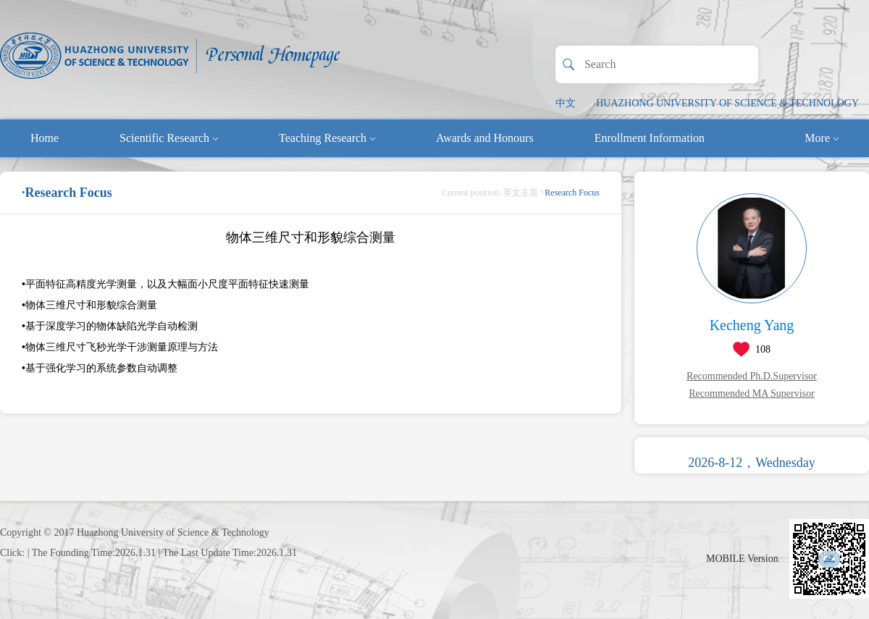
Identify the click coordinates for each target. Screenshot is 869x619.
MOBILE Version (742, 558)
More (822, 138)
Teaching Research (327, 138)
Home (44, 138)
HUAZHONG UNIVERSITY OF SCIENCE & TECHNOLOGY (727, 103)
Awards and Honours (485, 138)
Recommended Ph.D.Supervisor (752, 376)
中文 (565, 103)
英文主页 (520, 193)
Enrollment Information (650, 138)
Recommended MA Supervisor (751, 393)
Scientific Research (168, 138)
